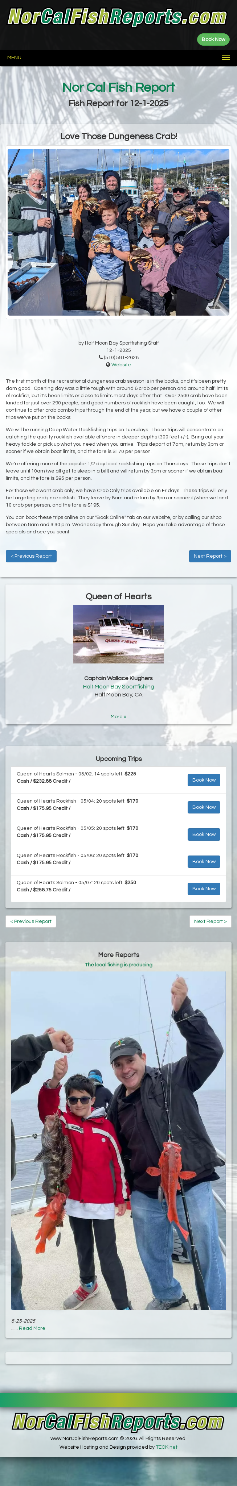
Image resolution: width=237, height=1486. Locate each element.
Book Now (204, 780)
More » (118, 716)
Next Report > (210, 556)
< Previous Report (31, 556)
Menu (14, 57)
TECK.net (166, 1447)
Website (121, 364)
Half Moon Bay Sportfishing (118, 687)
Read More (32, 1328)
